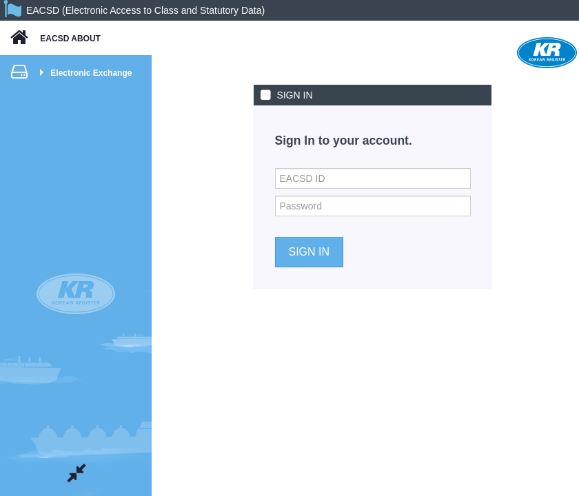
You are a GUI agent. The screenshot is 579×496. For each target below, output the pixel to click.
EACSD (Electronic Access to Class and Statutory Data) (145, 10)
